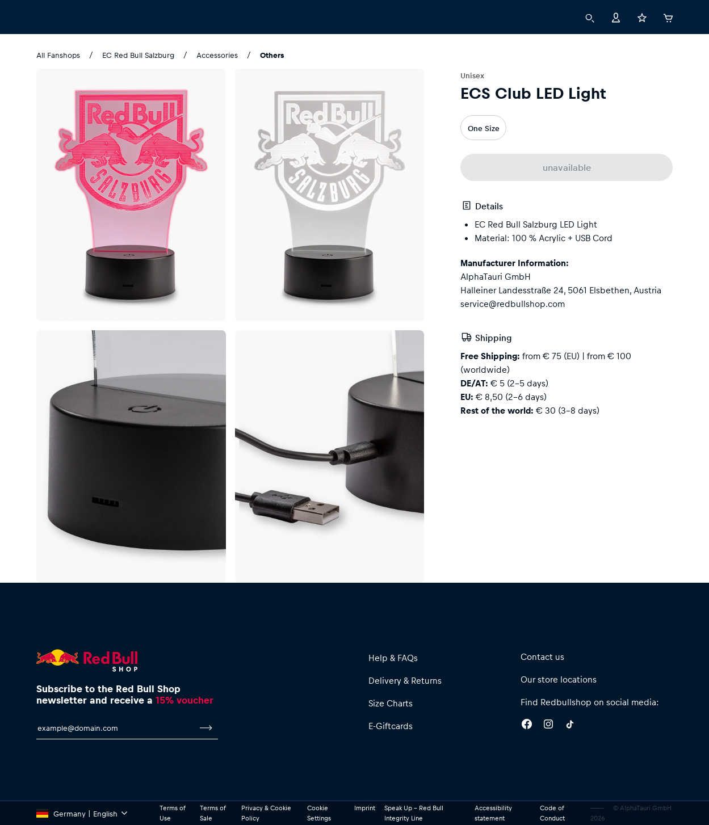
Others (272, 55)
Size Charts (390, 703)
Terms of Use (172, 812)
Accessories (217, 55)
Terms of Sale (212, 812)
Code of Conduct (552, 812)
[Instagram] (548, 726)
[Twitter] (570, 726)
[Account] (616, 16)
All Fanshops (58, 55)
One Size (484, 128)
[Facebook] (527, 726)
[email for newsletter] (115, 728)
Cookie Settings (319, 812)
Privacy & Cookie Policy (266, 812)
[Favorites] (642, 16)
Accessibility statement (493, 812)
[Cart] (668, 16)
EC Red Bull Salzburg (138, 55)
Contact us (542, 656)
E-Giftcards (390, 725)
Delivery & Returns (405, 680)
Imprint (364, 807)
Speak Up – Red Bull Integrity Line (413, 812)
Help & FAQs (393, 657)
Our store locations (559, 679)
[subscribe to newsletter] (206, 728)
